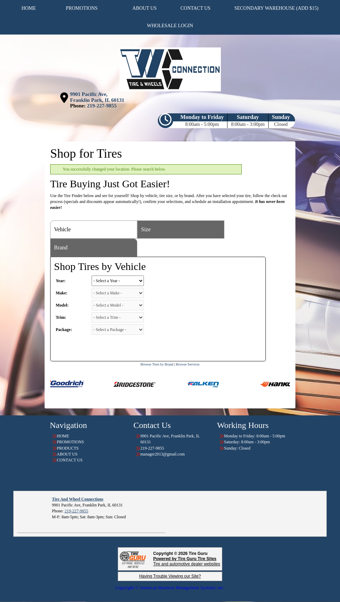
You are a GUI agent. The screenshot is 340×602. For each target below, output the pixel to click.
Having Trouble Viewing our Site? (170, 576)
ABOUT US (67, 454)
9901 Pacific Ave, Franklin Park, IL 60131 (97, 97)
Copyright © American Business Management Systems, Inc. (169, 587)
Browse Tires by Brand (156, 364)
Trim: (61, 317)
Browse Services (188, 364)
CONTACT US (70, 460)
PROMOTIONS (70, 441)
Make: (61, 293)
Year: (60, 280)
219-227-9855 (102, 105)
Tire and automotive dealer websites (186, 561)
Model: (62, 305)
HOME (63, 436)
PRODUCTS (68, 448)
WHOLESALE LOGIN (170, 25)
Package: (64, 329)
